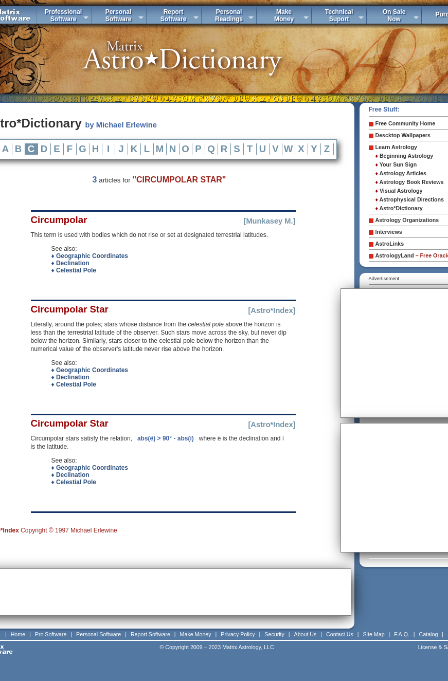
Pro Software (51, 634)
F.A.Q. (401, 634)
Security (274, 634)
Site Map (374, 634)
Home (18, 634)
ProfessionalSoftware (63, 15)
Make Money (195, 634)
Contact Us (339, 634)
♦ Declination (70, 263)
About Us (305, 634)
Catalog (428, 634)
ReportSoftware (173, 15)
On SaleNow (394, 15)
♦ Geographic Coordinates (89, 256)
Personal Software (98, 634)
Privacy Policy (238, 634)
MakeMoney (284, 15)
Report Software (150, 634)
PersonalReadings (229, 15)
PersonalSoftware (118, 15)
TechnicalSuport (339, 15)
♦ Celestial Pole (74, 270)
